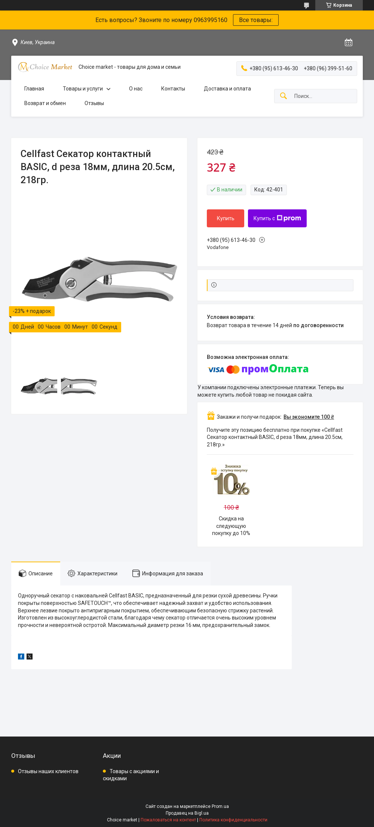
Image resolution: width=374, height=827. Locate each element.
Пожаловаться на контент (168, 820)
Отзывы (94, 103)
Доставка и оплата (227, 89)
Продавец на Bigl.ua (187, 813)
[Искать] (283, 96)
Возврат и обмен (45, 103)
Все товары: (256, 20)
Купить (225, 218)
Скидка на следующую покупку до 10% (231, 526)
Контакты (173, 89)
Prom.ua (220, 806)
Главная (34, 89)
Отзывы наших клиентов (48, 771)
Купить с (277, 218)
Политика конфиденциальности (233, 820)
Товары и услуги (83, 89)
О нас (135, 89)
